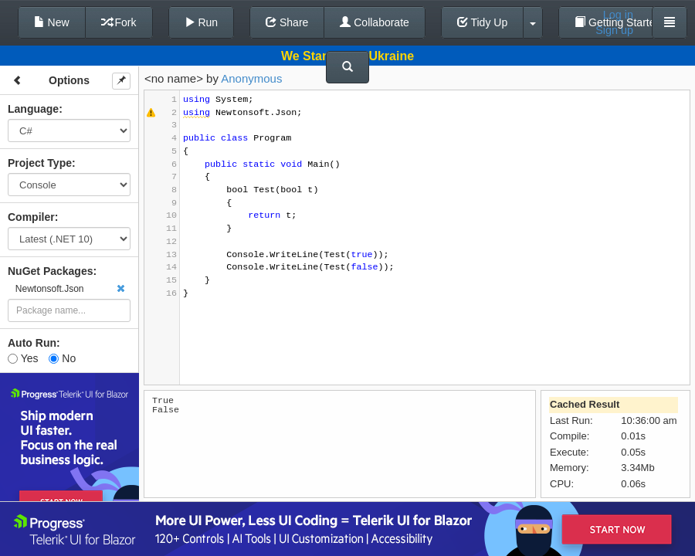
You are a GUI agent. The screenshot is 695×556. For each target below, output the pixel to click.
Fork (119, 22)
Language (33, 109)
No (62, 358)
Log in (618, 14)
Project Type (40, 163)
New (52, 22)
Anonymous (251, 78)
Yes (23, 358)
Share (287, 22)
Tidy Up (482, 22)
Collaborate (374, 22)
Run (202, 22)
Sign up (614, 30)
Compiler (31, 217)
